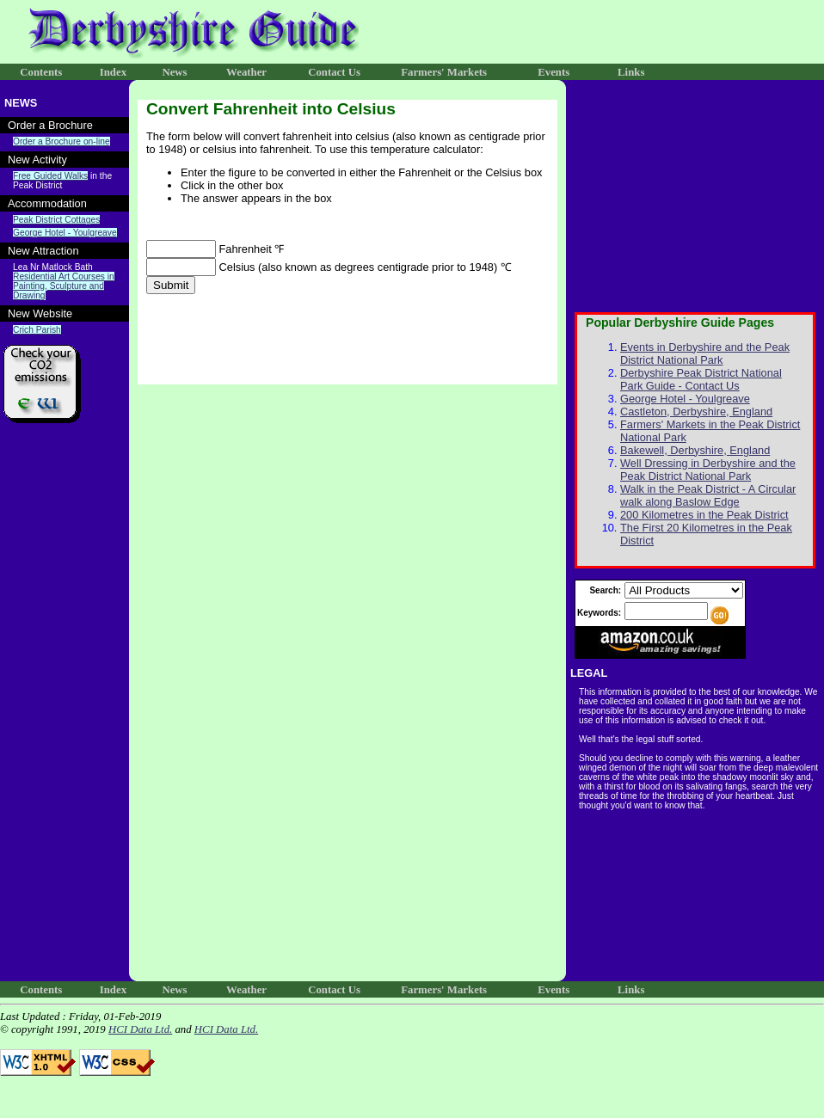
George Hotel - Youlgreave (65, 232)
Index (113, 72)
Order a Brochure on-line (61, 141)
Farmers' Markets (444, 72)
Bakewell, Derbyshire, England (695, 450)
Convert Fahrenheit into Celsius (271, 109)
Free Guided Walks (50, 176)
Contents (41, 72)
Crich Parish (37, 330)
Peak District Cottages (56, 219)
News (174, 72)
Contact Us (334, 72)
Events (553, 72)
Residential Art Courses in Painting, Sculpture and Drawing (63, 286)
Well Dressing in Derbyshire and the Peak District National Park (708, 469)
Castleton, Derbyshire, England (696, 411)
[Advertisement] (64, 715)
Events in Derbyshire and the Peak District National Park (705, 353)
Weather (246, 72)
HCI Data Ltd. (140, 1029)
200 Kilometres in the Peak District (704, 514)
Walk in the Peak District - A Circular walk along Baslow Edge (708, 495)
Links (631, 72)
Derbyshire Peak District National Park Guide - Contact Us (701, 379)
